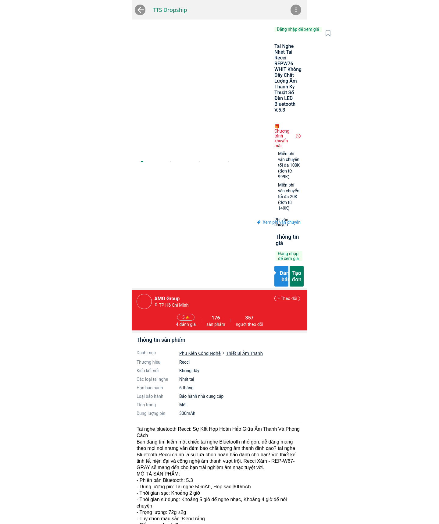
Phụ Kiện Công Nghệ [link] (136, 240)
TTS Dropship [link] (90, 9)
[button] (360, 33)
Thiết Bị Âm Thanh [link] (181, 240)
